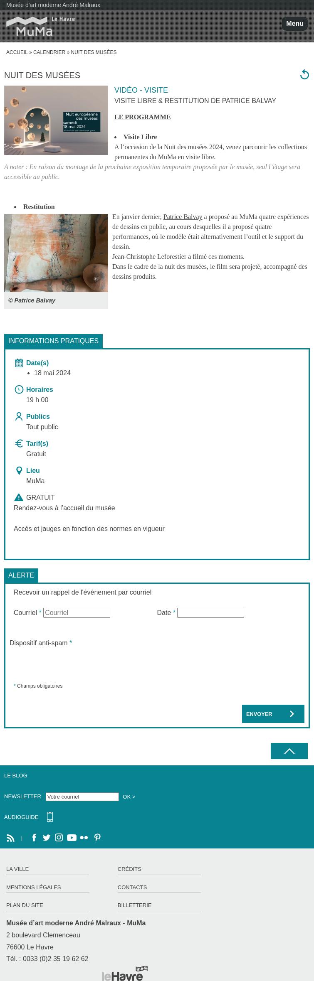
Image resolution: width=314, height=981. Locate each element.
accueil (17, 52)
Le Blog (15, 775)
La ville (17, 869)
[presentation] (73, 664)
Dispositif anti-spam (41, 643)
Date (166, 612)
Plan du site (24, 905)
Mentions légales (33, 887)
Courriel (28, 612)
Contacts (132, 887)
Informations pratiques (53, 340)
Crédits (129, 869)
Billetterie (135, 905)
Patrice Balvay (183, 216)
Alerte (21, 575)
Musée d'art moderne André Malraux (53, 5)
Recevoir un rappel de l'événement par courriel (82, 592)
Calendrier (49, 52)
